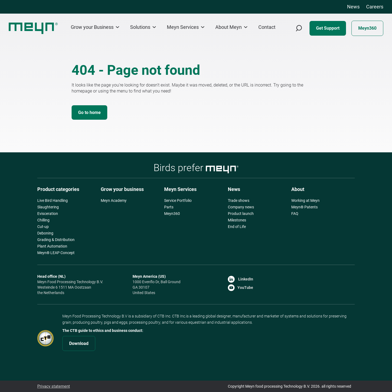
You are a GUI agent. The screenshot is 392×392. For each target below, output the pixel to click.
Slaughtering (48, 207)
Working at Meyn (305, 200)
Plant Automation (52, 246)
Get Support (327, 28)
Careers (374, 7)
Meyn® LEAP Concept (56, 253)
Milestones (237, 220)
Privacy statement (52, 386)
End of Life (237, 226)
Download (78, 343)
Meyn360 (367, 28)
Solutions (143, 27)
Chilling (43, 220)
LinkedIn (240, 279)
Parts (168, 207)
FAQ (294, 213)
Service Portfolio (178, 200)
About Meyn (231, 27)
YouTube (240, 287)
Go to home (89, 112)
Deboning (45, 233)
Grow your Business (95, 27)
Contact (266, 27)
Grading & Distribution (56, 239)
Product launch (241, 213)
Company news (241, 207)
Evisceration (47, 213)
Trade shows (238, 200)
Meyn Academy (114, 200)
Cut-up (43, 226)
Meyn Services (185, 27)
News (353, 7)
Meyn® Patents (304, 207)
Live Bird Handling (52, 200)
